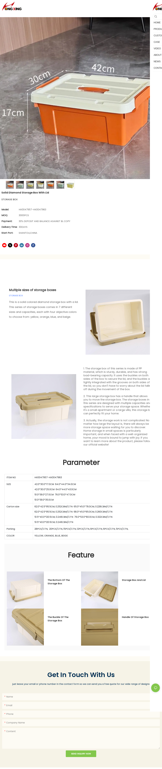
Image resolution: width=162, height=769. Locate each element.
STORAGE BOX (16, 295)
